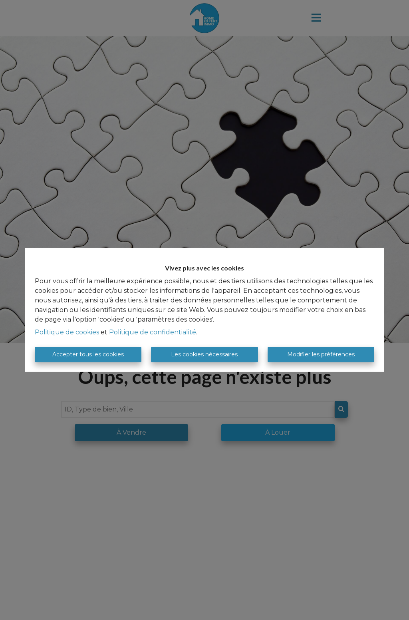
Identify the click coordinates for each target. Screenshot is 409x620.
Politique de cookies (67, 332)
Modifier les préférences (321, 354)
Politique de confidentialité (152, 332)
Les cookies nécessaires (204, 354)
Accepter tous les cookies (88, 354)
